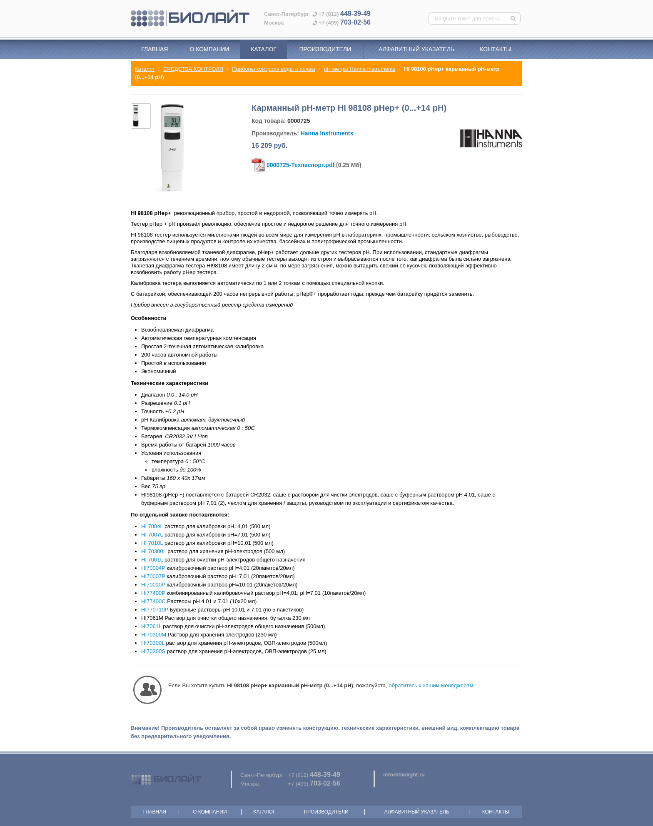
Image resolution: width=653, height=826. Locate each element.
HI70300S (153, 651)
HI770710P (154, 609)
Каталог (264, 49)
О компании (209, 49)
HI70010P (153, 584)
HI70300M (153, 634)
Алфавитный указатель (416, 49)
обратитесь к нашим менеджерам (431, 685)
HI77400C (153, 601)
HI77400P (153, 593)
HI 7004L (152, 526)
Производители (325, 49)
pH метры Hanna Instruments (359, 69)
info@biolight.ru (404, 774)
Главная (154, 49)
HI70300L (152, 643)
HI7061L (151, 626)
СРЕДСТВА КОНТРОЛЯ (193, 69)
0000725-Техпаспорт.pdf (300, 165)
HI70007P (153, 576)
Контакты (495, 49)
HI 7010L (152, 543)
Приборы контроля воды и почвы (273, 69)
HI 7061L (152, 559)
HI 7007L (152, 535)
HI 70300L (153, 551)
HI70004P (153, 568)
